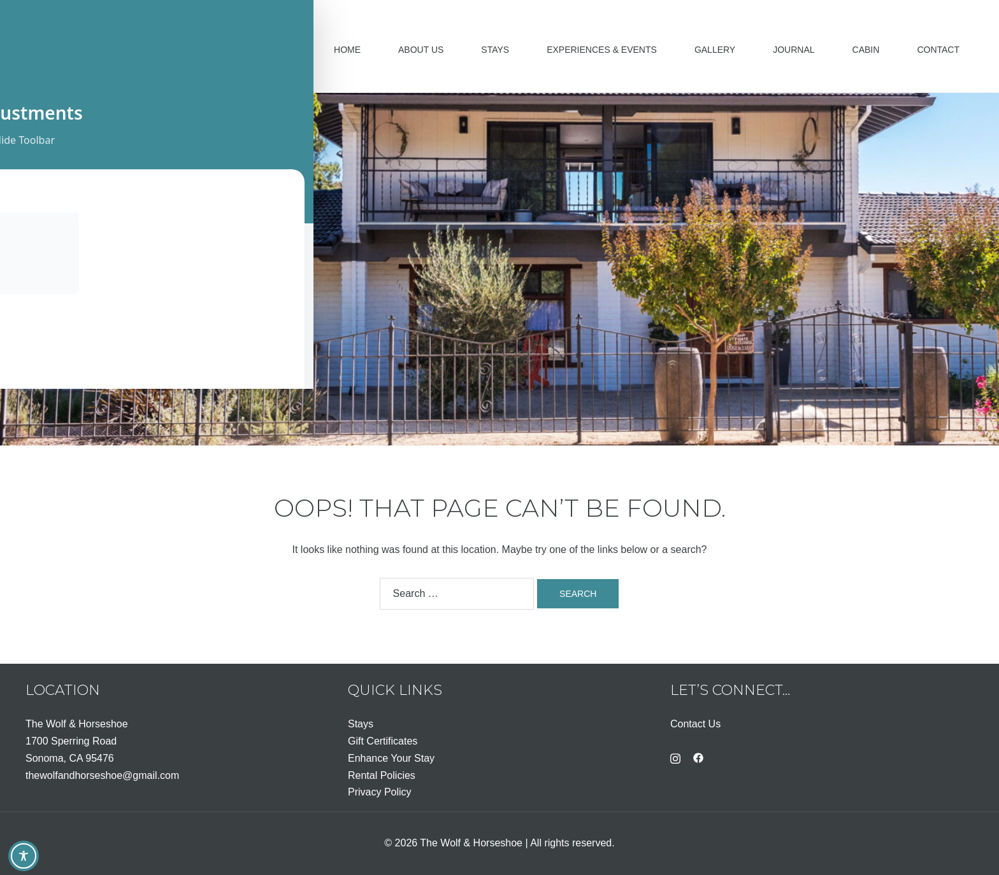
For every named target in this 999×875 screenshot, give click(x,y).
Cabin (866, 50)
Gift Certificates (382, 741)
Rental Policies (381, 775)
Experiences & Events (602, 50)
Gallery (714, 50)
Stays (495, 50)
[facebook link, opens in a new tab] (698, 757)
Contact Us (695, 723)
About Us (420, 50)
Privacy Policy (380, 792)
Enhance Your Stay (391, 758)
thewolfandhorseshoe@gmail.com (102, 775)
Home (347, 50)
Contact (938, 50)
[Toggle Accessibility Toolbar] (24, 856)
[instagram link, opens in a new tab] (675, 757)
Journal (793, 50)
